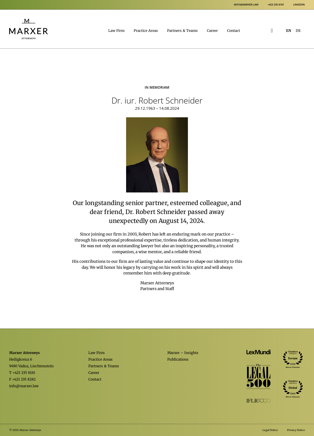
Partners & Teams (182, 30)
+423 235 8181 (276, 4)
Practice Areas (146, 30)
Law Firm (116, 30)
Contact (233, 30)
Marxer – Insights (182, 353)
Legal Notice (270, 430)
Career (212, 30)
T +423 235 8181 (22, 372)
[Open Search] (272, 30)
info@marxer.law (246, 4)
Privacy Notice (296, 430)
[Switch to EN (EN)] (288, 30)
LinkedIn (299, 4)
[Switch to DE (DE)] (298, 30)
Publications (178, 359)
